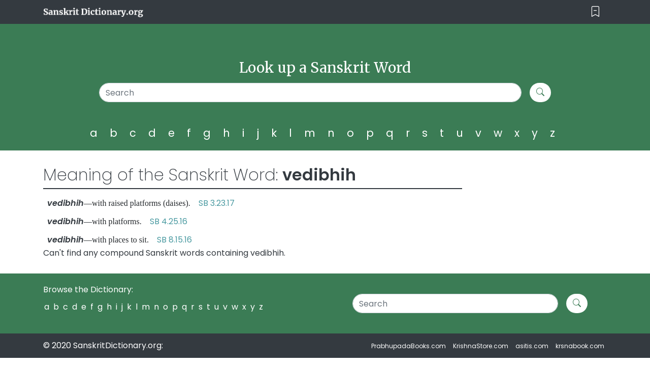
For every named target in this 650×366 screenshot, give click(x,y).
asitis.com (531, 346)
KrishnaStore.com (480, 346)
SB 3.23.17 (217, 203)
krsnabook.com (580, 346)
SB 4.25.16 (168, 221)
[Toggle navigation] (595, 12)
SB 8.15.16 (174, 240)
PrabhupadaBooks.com (408, 346)
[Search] (310, 92)
